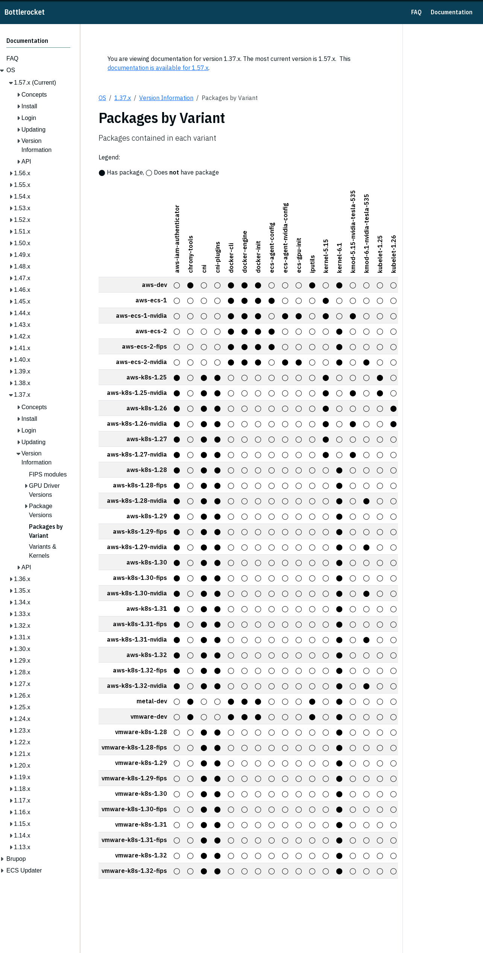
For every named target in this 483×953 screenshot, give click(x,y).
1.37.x (122, 98)
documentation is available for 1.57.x (158, 67)
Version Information (166, 98)
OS (102, 98)
